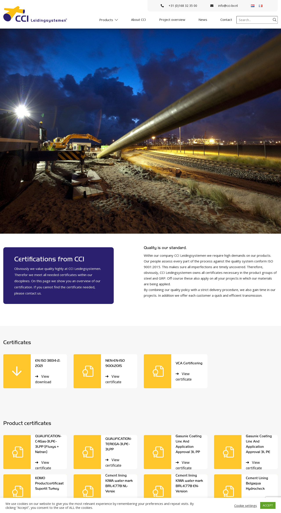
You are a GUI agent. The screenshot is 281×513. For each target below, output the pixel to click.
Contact (226, 19)
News (202, 19)
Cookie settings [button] (245, 506)
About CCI (138, 19)
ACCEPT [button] (268, 505)
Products (106, 20)
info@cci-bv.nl (224, 6)
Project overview (172, 19)
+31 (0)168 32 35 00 (179, 6)
